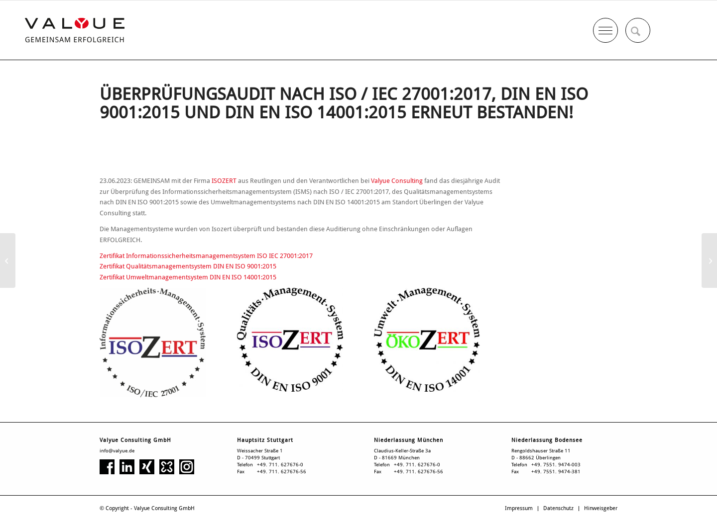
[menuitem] (637, 30)
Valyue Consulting (397, 180)
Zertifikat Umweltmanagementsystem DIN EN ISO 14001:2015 (188, 277)
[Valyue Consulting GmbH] (74, 30)
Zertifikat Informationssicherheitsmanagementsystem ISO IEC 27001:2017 (206, 256)
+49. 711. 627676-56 (281, 471)
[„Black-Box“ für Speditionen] (7, 260)
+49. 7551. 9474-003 (556, 464)
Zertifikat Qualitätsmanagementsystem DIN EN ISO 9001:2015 (188, 266)
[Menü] (605, 28)
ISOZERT (224, 180)
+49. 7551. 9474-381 (556, 471)
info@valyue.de (117, 450)
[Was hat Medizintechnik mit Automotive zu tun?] (709, 260)
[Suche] (637, 30)
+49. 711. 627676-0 (280, 464)
